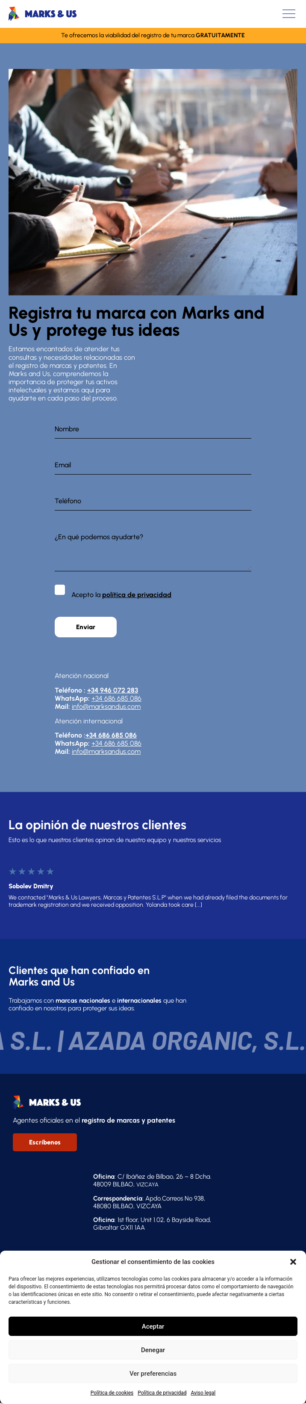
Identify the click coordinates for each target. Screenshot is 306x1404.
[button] (293, 1262)
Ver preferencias (153, 1373)
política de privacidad (136, 595)
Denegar (153, 1350)
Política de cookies (112, 1393)
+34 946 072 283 (112, 690)
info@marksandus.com (106, 706)
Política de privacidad (162, 1393)
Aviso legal (203, 1393)
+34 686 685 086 (116, 698)
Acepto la (121, 595)
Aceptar (153, 1326)
